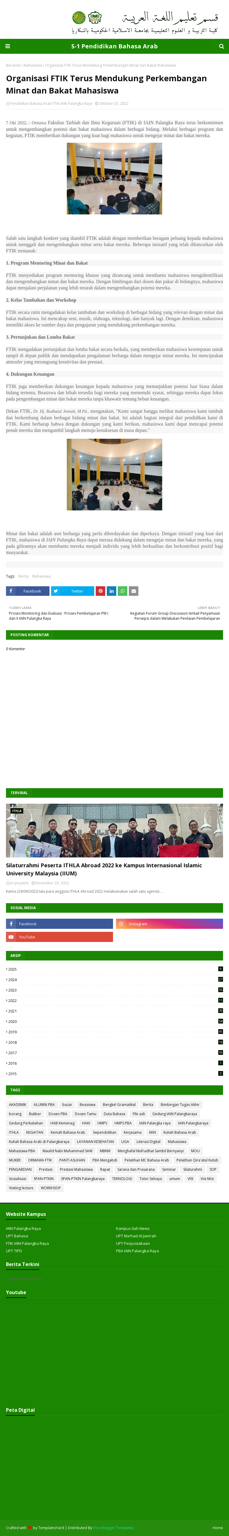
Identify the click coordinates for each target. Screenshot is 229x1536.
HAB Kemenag (62, 1123)
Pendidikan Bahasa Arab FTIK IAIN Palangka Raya (51, 103)
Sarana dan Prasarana (136, 1169)
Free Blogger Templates (113, 1527)
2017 (115, 1052)
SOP (213, 1169)
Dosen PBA (58, 1113)
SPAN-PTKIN (44, 1178)
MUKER (15, 1160)
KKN (152, 1132)
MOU (195, 1150)
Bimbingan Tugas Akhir (180, 1104)
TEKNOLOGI (122, 1178)
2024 (115, 979)
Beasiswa (87, 1104)
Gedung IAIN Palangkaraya (174, 1113)
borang (15, 1113)
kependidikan (104, 1132)
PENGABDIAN (20, 1169)
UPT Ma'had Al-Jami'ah (136, 1236)
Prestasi (45, 1169)
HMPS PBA (123, 1123)
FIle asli (139, 1113)
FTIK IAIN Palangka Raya (27, 1243)
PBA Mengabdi (104, 1160)
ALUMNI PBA (44, 1104)
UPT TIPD (14, 1250)
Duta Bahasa (114, 1113)
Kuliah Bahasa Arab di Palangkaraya (39, 1141)
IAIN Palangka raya (155, 1123)
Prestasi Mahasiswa (76, 1169)
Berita (23, 576)
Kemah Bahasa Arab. (68, 1132)
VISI (190, 1178)
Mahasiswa (33, 65)
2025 (115, 969)
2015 (115, 1073)
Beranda (13, 65)
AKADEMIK (17, 1104)
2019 (115, 1032)
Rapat (105, 1169)
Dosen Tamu (85, 1113)
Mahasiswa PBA (22, 1150)
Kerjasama (133, 1132)
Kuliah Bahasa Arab (179, 1132)
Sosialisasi (17, 1178)
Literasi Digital (148, 1141)
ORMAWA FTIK (40, 1160)
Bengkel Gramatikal (119, 1104)
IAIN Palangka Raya (23, 1228)
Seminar (169, 1169)
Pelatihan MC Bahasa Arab (147, 1160)
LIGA (125, 1141)
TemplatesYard (51, 1527)
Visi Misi (207, 1178)
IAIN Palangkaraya (193, 1123)
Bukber (35, 1113)
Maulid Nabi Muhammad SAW (67, 1150)
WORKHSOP (51, 1187)
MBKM (105, 1150)
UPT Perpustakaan (133, 1243)
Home (218, 1527)
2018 (115, 1042)
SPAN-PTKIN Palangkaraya (83, 1178)
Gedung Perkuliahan (26, 1123)
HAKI (86, 1123)
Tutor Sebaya (151, 1178)
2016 (115, 1063)
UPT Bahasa (17, 1236)
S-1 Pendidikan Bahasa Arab (114, 46)
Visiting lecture (21, 1187)
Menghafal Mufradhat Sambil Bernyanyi (151, 1150)
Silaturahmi (192, 1169)
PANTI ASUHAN (72, 1160)
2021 (115, 1011)
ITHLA (14, 1132)
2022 (115, 1000)
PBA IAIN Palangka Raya (137, 1250)
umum (174, 1178)
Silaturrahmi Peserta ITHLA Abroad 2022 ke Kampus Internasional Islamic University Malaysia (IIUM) (104, 869)
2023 (115, 990)
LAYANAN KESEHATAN (95, 1141)
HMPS (102, 1123)
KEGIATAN (34, 1132)
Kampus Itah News (133, 1228)
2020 (115, 1021)
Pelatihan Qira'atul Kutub (197, 1160)
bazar (67, 1104)
